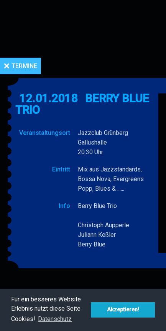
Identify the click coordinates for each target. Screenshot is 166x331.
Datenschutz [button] (55, 319)
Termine (24, 66)
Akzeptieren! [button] (123, 309)
